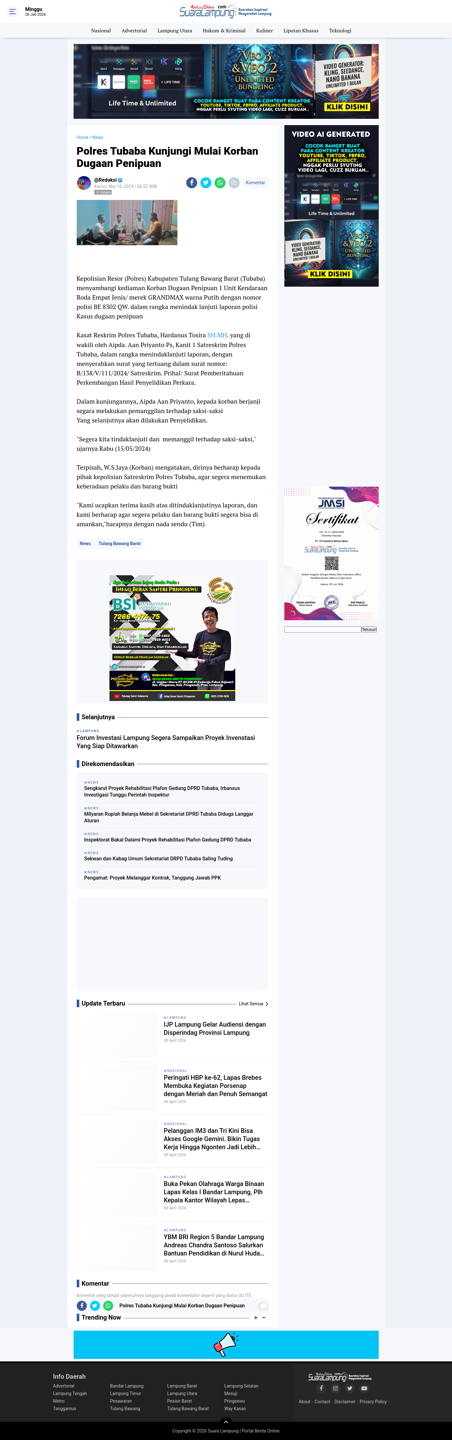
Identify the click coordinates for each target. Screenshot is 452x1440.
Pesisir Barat (179, 1401)
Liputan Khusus (300, 30)
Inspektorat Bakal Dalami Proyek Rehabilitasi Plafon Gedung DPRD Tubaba (167, 840)
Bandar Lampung (126, 1385)
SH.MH (217, 335)
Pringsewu (234, 1401)
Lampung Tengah (70, 1393)
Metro (59, 1401)
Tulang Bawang (125, 1408)
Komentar (255, 182)
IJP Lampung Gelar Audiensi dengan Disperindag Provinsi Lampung (215, 1028)
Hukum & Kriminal (224, 30)
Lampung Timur (125, 1393)
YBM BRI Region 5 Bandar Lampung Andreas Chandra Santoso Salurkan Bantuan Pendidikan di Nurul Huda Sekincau (214, 1245)
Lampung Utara (175, 30)
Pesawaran (121, 1401)
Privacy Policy (373, 1401)
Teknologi (340, 30)
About (304, 1401)
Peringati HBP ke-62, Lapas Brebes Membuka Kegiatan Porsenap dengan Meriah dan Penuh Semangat (215, 1086)
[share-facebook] (191, 182)
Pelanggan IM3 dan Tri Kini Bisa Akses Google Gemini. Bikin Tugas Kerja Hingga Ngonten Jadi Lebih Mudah (212, 1139)
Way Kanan (235, 1408)
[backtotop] (226, 1423)
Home (83, 137)
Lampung (177, 1017)
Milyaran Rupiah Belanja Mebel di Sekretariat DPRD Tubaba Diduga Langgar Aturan (169, 817)
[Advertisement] (172, 946)
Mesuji (230, 1393)
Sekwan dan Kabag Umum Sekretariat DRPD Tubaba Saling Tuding (158, 859)
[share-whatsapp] (220, 182)
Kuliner (264, 30)
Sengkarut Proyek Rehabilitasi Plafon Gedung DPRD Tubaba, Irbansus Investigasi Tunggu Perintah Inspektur (162, 791)
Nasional (101, 30)
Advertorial (134, 30)
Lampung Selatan (241, 1385)
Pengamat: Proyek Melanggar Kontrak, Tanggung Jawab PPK (152, 878)
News (85, 543)
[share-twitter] (205, 182)
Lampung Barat (182, 1385)
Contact (322, 1401)
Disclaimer (344, 1401)
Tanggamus (64, 1408)
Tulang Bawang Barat (119, 543)
